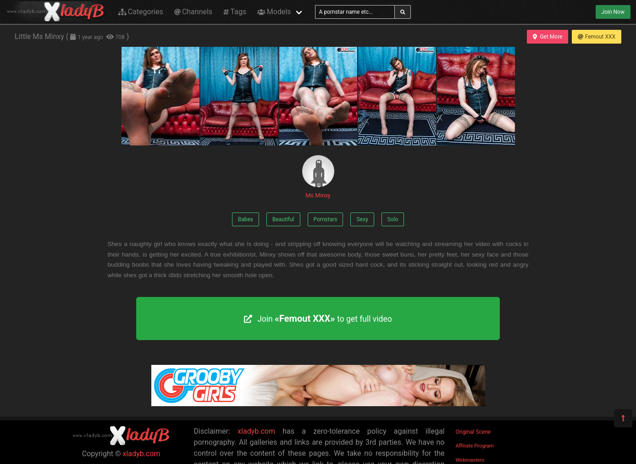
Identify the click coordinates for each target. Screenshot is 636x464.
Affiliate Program (475, 446)
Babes (245, 219)
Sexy (362, 219)
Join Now (613, 12)
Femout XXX (596, 37)
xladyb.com (141, 453)
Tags (234, 11)
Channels (193, 11)
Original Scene (473, 432)
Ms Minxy (318, 177)
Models (274, 11)
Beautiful (283, 219)
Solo (392, 219)
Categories (140, 11)
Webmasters (470, 460)
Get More (547, 37)
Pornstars (325, 219)
